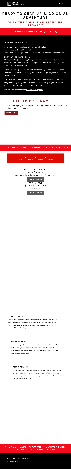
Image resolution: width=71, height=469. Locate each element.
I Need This (11, 113)
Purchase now (35, 179)
